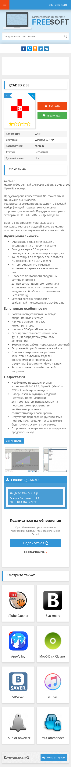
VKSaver (18, 697)
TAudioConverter (18, 738)
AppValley (18, 656)
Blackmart (53, 616)
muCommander (52, 738)
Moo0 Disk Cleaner (52, 656)
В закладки (52, 115)
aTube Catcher (18, 616)
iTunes (53, 697)
